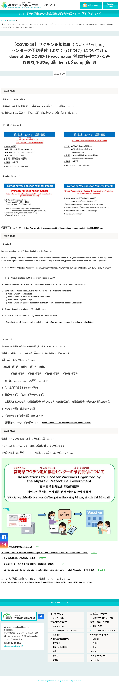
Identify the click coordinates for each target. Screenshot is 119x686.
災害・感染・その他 (99, 622)
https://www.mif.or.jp (12, 646)
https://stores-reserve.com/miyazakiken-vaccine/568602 (70, 322)
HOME (3, 20)
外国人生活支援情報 (59, 639)
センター (13, 13)
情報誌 (55, 660)
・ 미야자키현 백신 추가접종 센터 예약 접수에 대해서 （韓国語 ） (29, 564)
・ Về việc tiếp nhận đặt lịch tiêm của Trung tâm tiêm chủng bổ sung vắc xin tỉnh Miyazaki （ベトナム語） (48, 570)
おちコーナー (80, 13)
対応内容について (58, 622)
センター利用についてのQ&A (65, 631)
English (96, 639)
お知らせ (12, 20)
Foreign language (99, 634)
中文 (94, 647)
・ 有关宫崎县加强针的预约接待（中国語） (19, 558)
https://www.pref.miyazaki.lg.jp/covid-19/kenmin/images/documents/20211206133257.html (63, 228)
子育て (55, 656)
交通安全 (56, 643)
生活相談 (56, 635)
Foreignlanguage (110, 5)
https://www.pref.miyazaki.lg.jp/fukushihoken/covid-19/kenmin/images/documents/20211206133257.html (47, 582)
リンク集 (94, 660)
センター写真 (58, 618)
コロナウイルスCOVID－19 (104, 631)
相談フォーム (58, 626)
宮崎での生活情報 (60, 647)
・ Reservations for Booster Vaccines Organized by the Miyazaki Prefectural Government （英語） (44, 553)
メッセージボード (98, 655)
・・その (103, 13)
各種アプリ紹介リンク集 (103, 618)
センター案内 (56, 614)
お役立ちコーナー (98, 614)
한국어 (95, 643)
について (33, 13)
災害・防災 (97, 626)
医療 (54, 651)
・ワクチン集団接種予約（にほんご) (16, 547)
